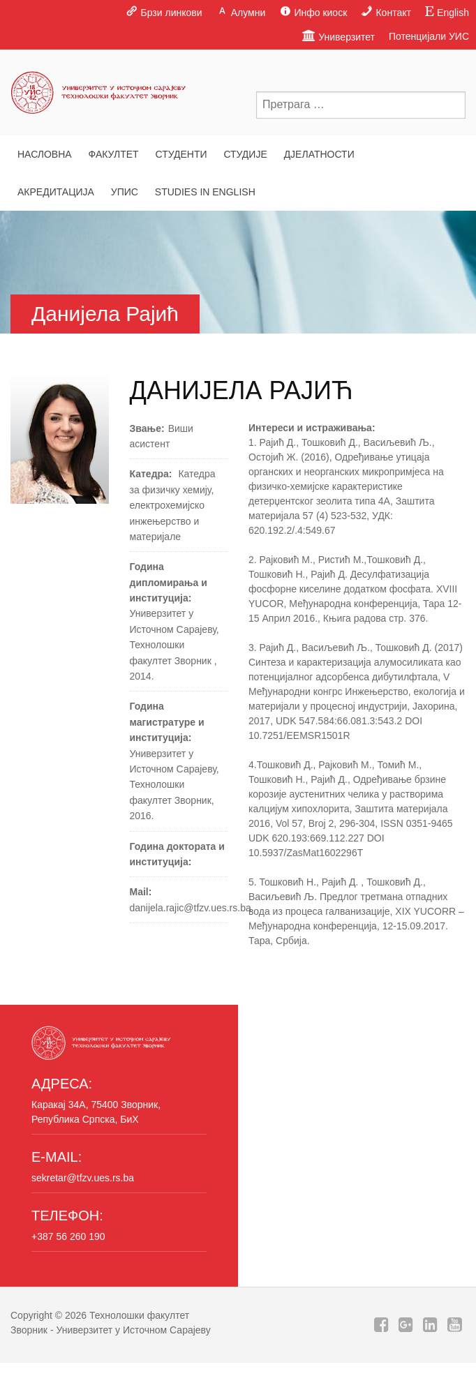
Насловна (44, 154)
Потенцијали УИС (429, 36)
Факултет (114, 154)
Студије (245, 154)
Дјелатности (319, 154)
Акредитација (55, 191)
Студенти (181, 154)
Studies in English (205, 191)
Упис (124, 191)
